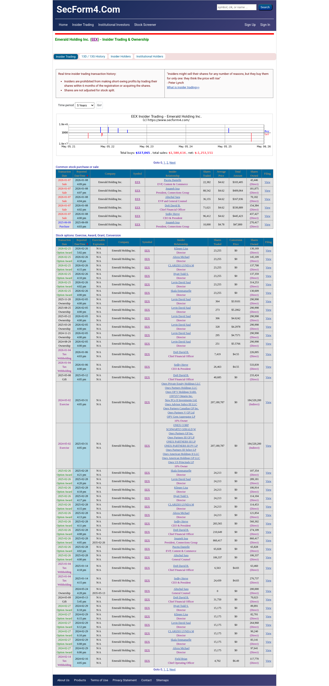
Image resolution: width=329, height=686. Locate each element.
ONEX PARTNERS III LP (181, 441)
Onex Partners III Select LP (181, 449)
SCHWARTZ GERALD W (181, 429)
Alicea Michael (181, 257)
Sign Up (250, 25)
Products (80, 680)
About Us (63, 680)
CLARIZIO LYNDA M (181, 265)
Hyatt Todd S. (181, 273)
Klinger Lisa (181, 248)
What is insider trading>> (183, 87)
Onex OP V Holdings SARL (181, 392)
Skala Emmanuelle (181, 290)
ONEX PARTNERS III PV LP (181, 445)
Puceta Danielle (172, 180)
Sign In (265, 25)
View (267, 182)
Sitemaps (162, 680)
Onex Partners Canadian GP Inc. (181, 408)
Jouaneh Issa (173, 188)
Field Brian (181, 658)
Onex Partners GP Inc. (181, 433)
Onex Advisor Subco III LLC (181, 404)
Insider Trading (83, 25)
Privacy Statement (125, 680)
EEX (94, 39)
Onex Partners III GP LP (180, 437)
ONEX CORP (181, 425)
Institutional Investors (114, 25)
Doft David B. (172, 205)
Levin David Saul (181, 282)
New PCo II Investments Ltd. (181, 400)
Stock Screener (145, 25)
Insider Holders (121, 56)
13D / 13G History (93, 56)
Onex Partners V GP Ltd (181, 412)
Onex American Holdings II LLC (181, 454)
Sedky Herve (172, 214)
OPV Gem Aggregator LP (181, 416)
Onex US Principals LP (181, 462)
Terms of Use (99, 680)
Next (173, 162)
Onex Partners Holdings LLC (181, 387)
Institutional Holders (149, 56)
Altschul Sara (172, 197)
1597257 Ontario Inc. (181, 396)
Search (265, 7)
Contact (146, 680)
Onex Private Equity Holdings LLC (181, 383)
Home (63, 25)
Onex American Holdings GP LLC (181, 458)
